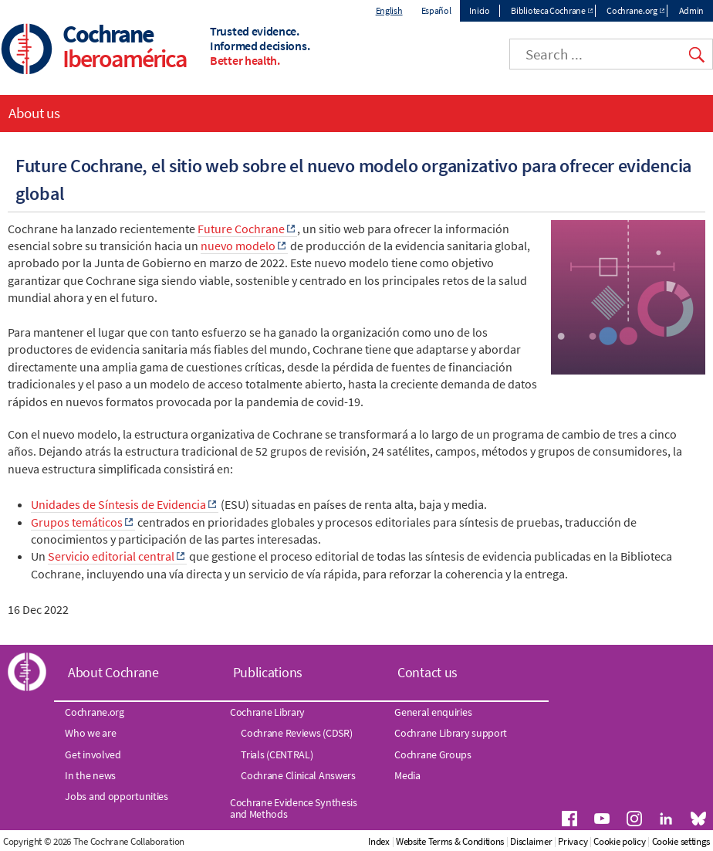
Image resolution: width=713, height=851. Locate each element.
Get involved (92, 754)
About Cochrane (113, 672)
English (389, 10)
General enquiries (432, 712)
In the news (90, 775)
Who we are (90, 733)
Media (407, 775)
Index (379, 841)
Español (436, 10)
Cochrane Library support (450, 733)
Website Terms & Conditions (450, 841)
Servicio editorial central (111, 556)
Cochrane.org (632, 10)
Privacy (572, 841)
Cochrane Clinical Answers (298, 775)
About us (34, 112)
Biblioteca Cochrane (548, 10)
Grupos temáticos (77, 522)
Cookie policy (619, 841)
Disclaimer (531, 841)
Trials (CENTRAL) (277, 754)
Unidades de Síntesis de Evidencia (118, 504)
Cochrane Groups (432, 754)
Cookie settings (681, 841)
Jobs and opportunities (116, 796)
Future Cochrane (241, 228)
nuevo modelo (238, 245)
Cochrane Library (267, 712)
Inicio (479, 10)
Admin (692, 10)
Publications (267, 672)
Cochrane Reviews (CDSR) (296, 733)
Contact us (427, 672)
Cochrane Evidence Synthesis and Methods (293, 807)
